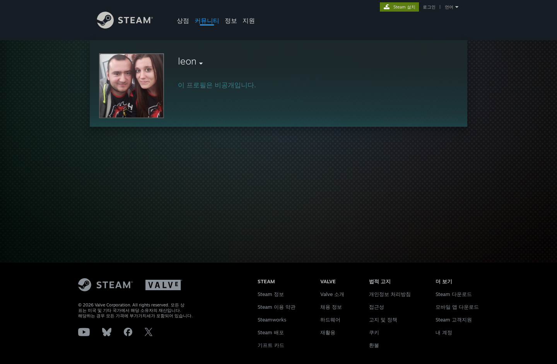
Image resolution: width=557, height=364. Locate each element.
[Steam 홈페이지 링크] (131, 26)
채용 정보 (331, 307)
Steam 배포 (271, 332)
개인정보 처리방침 (390, 294)
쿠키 (374, 332)
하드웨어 (330, 319)
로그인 (429, 7)
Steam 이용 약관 (277, 307)
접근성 (376, 307)
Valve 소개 (332, 294)
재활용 (327, 332)
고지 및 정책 (383, 319)
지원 (249, 20)
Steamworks (272, 319)
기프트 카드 (271, 345)
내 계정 (444, 332)
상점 (183, 20)
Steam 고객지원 (454, 319)
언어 (449, 7)
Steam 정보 (271, 294)
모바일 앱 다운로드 (457, 307)
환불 (374, 345)
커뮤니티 (207, 20)
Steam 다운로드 (454, 294)
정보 (231, 20)
